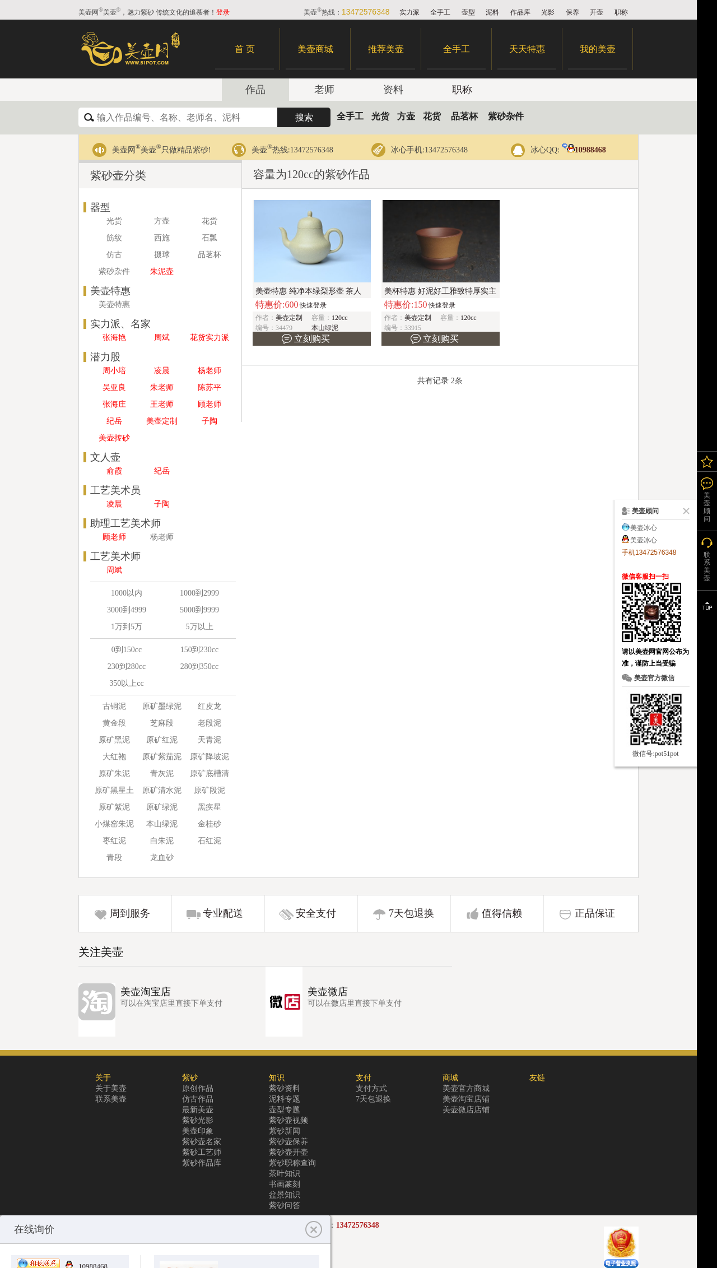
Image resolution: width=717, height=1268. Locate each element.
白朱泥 (162, 841)
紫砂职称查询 (292, 1163)
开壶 (596, 12)
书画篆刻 (284, 1184)
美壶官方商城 (466, 1088)
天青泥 (209, 740)
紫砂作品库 (201, 1163)
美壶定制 (162, 421)
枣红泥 (114, 841)
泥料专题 (284, 1099)
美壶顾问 (707, 507)
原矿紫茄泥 (161, 757)
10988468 (584, 150)
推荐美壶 (386, 49)
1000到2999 (199, 593)
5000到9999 (199, 610)
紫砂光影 (197, 1120)
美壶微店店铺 (466, 1110)
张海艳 (114, 337)
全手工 (440, 12)
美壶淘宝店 (145, 991)
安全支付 (316, 913)
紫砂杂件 (506, 116)
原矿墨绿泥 (161, 706)
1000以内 (126, 593)
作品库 (520, 12)
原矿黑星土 (114, 790)
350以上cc (126, 683)
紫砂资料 (284, 1088)
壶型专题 (284, 1110)
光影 (548, 12)
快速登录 (313, 305)
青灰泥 (162, 773)
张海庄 (114, 404)
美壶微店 (328, 991)
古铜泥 (114, 706)
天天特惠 (527, 49)
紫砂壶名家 (201, 1141)
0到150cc (126, 649)
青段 (114, 857)
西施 (162, 238)
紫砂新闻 (284, 1131)
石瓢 (209, 238)
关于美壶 (111, 1088)
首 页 (245, 49)
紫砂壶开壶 (288, 1152)
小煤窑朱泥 (114, 824)
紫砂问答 (284, 1205)
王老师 (162, 404)
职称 (621, 12)
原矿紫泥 (114, 807)
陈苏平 (209, 387)
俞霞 (114, 471)
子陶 (209, 421)
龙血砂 (162, 857)
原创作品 (197, 1088)
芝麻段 (162, 723)
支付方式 (371, 1088)
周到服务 (130, 913)
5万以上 (199, 627)
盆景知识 (284, 1195)
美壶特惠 (114, 304)
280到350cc (199, 666)
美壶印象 (197, 1131)
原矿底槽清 (209, 773)
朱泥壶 (162, 271)
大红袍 (114, 757)
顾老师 (209, 404)
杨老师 (209, 370)
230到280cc (127, 666)
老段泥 (209, 723)
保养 (572, 12)
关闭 (684, 511)
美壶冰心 (643, 528)
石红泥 (209, 841)
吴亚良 (114, 387)
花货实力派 (209, 337)
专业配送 (223, 913)
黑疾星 (209, 807)
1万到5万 (126, 627)
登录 (223, 12)
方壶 (406, 116)
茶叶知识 (284, 1173)
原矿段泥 (209, 790)
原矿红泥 (162, 740)
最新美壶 (197, 1110)
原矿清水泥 (161, 790)
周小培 (114, 370)
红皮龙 (209, 706)
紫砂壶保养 (288, 1141)
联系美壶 (111, 1099)
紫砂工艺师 (201, 1152)
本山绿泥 (162, 824)
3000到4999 (126, 610)
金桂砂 (209, 824)
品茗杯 (464, 116)
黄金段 (114, 723)
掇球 (162, 254)
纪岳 (114, 421)
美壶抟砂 (114, 438)
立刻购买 (312, 338)
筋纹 (114, 238)
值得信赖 (502, 913)
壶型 (468, 12)
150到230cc (199, 649)
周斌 (162, 337)
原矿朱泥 (114, 773)
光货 (380, 116)
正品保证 (595, 913)
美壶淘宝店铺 (466, 1099)
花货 (432, 116)
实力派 (409, 12)
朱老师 (162, 387)
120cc (340, 318)
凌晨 (162, 370)
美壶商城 (315, 49)
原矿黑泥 (114, 740)
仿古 (114, 254)
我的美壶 (598, 49)
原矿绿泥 (162, 807)
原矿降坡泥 (209, 757)
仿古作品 (197, 1099)
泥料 (492, 12)
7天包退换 (411, 913)
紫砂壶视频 (288, 1120)
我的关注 (707, 461)
